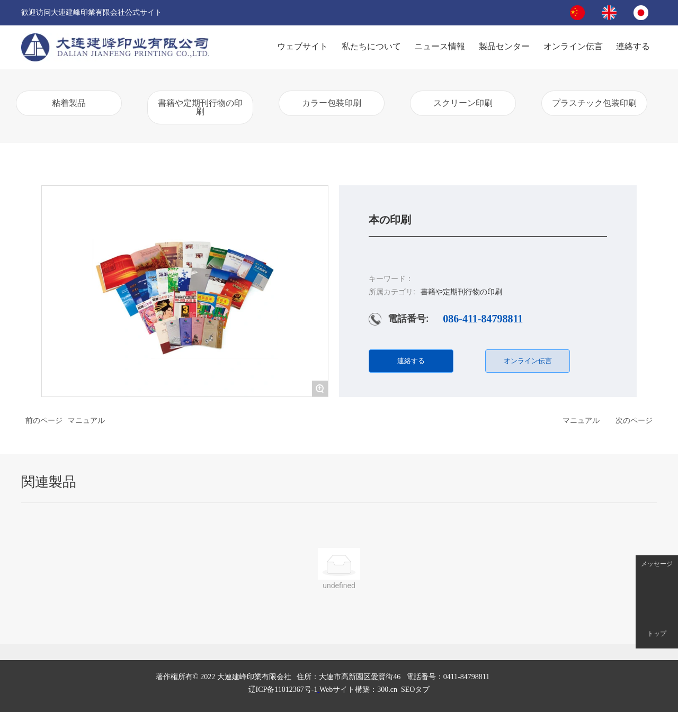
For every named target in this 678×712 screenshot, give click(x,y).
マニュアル (86, 420)
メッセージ (657, 564)
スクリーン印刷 (463, 102)
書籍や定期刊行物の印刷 (200, 107)
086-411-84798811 (483, 319)
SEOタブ (415, 689)
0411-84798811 (466, 677)
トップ (656, 633)
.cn (358, 689)
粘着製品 (69, 102)
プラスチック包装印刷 (594, 102)
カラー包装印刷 (331, 102)
